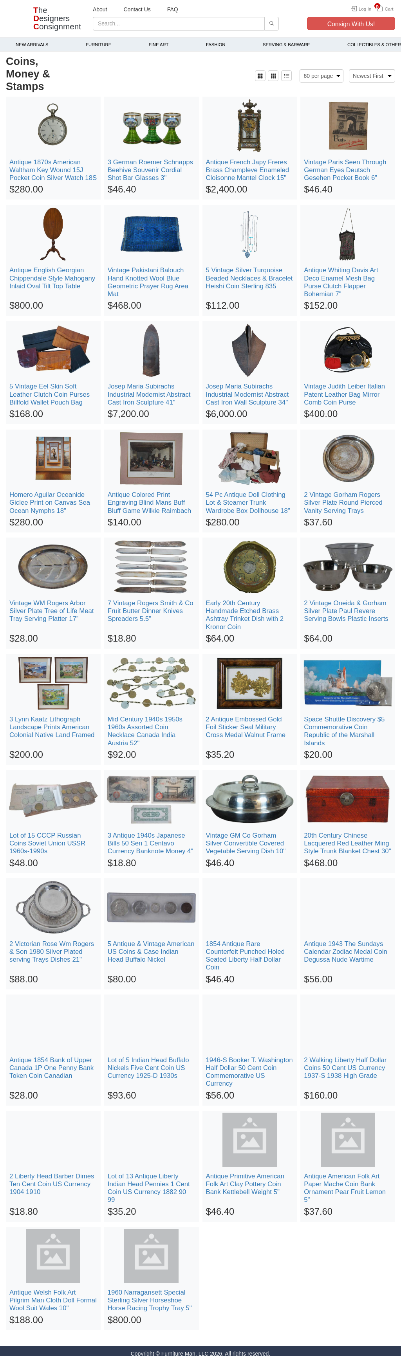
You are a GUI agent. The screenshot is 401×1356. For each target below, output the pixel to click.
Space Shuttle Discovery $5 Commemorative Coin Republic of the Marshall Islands (344, 725)
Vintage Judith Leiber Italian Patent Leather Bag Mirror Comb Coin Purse (344, 389)
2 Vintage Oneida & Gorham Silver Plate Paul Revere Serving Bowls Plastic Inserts (346, 605)
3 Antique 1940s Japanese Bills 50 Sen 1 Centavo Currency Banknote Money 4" (150, 838)
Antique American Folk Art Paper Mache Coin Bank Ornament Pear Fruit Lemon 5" (345, 1182)
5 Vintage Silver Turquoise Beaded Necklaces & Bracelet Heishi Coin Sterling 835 (249, 273)
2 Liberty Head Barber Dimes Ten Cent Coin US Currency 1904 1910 (51, 1179)
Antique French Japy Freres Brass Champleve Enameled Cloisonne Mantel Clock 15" (247, 164)
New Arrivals (32, 39)
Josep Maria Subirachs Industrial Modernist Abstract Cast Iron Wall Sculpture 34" (247, 389)
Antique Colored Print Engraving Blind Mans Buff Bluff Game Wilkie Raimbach (149, 497)
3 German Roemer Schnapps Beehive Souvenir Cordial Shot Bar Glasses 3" (150, 164)
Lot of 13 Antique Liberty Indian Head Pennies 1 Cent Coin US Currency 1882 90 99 (149, 1182)
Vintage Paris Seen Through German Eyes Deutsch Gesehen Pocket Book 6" (345, 164)
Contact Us (137, 9)
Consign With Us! (351, 24)
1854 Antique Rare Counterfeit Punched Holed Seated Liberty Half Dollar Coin (245, 950)
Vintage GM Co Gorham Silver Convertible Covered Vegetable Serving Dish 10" (246, 838)
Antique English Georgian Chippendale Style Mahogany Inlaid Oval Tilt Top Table (52, 273)
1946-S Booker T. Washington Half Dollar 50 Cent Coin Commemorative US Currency (249, 1066)
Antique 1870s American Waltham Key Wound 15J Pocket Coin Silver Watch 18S (53, 164)
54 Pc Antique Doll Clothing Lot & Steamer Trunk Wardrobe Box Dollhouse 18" (248, 497)
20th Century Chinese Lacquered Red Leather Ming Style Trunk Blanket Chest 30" (347, 838)
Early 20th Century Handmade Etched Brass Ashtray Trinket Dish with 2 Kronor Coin (245, 609)
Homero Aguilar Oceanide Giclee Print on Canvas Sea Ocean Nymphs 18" (49, 497)
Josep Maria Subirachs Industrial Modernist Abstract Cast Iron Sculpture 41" (149, 389)
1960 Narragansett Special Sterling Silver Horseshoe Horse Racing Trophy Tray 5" (150, 1295)
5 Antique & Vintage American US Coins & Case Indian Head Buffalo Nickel (151, 946)
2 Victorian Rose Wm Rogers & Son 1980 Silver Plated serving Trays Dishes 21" (51, 946)
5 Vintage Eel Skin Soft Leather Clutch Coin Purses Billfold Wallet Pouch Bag (49, 389)
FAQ (172, 9)
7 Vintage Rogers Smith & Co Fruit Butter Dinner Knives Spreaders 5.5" (150, 605)
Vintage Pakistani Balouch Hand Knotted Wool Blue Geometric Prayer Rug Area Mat (148, 277)
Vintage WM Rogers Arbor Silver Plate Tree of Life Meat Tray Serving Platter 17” (51, 605)
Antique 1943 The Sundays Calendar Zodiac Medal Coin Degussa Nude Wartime (345, 946)
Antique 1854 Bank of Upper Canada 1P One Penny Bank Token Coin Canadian (51, 1062)
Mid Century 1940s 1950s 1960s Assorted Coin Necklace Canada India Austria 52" (145, 725)
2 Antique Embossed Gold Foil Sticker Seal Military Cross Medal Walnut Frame (246, 722)
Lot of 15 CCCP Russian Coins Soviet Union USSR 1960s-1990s (47, 838)
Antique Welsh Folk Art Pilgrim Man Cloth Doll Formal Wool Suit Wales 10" (53, 1295)
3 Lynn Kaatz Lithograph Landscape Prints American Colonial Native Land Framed (51, 722)
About (100, 9)
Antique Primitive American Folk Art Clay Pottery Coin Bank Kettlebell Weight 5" (245, 1179)
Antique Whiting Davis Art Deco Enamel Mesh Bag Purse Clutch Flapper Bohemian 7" (341, 277)
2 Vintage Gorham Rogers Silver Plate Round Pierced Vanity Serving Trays (343, 497)
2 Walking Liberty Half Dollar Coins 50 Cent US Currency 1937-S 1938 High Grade (345, 1062)
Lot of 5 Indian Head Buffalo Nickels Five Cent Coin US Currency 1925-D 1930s (148, 1062)
